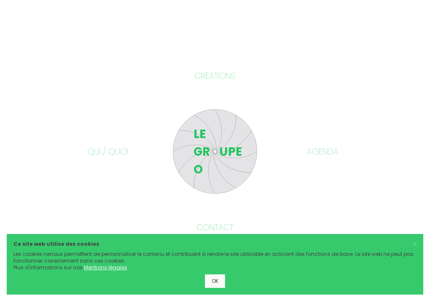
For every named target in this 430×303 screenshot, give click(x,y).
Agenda (322, 151)
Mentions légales (105, 267)
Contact (215, 227)
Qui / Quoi (107, 151)
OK (215, 280)
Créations (215, 76)
